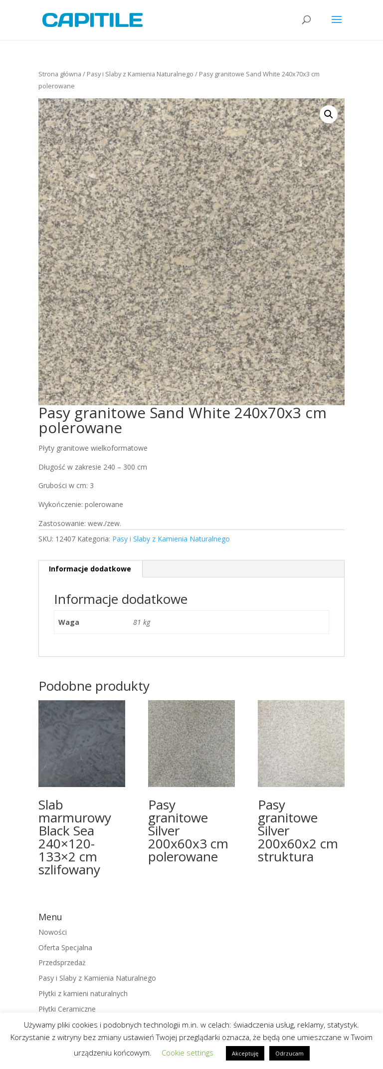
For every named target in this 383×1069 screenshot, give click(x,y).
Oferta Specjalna (65, 947)
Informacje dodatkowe (90, 568)
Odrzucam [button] (289, 1053)
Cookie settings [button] (187, 1053)
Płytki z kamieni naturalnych (83, 993)
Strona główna (59, 73)
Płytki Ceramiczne (67, 1009)
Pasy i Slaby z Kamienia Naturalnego (140, 73)
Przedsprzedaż (62, 962)
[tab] (90, 568)
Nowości (52, 932)
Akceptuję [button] (245, 1053)
